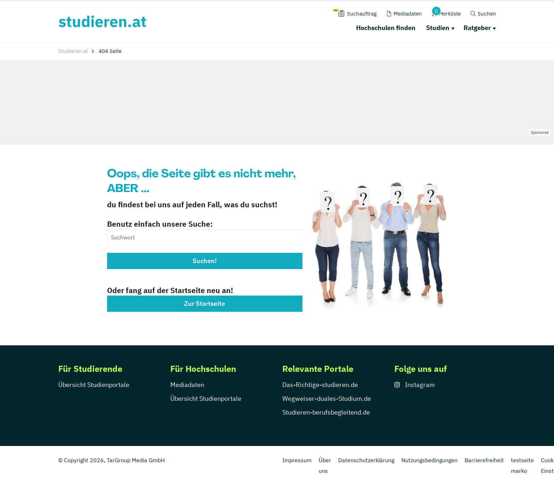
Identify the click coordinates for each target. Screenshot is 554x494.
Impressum (297, 460)
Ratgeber (477, 28)
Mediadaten (187, 385)
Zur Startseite (204, 303)
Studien (437, 28)
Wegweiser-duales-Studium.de (326, 398)
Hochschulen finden (386, 28)
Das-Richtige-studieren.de (320, 385)
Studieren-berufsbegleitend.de (326, 412)
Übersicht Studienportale (93, 385)
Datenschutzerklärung (366, 460)
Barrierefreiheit (484, 460)
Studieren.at (73, 51)
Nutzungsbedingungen (429, 460)
